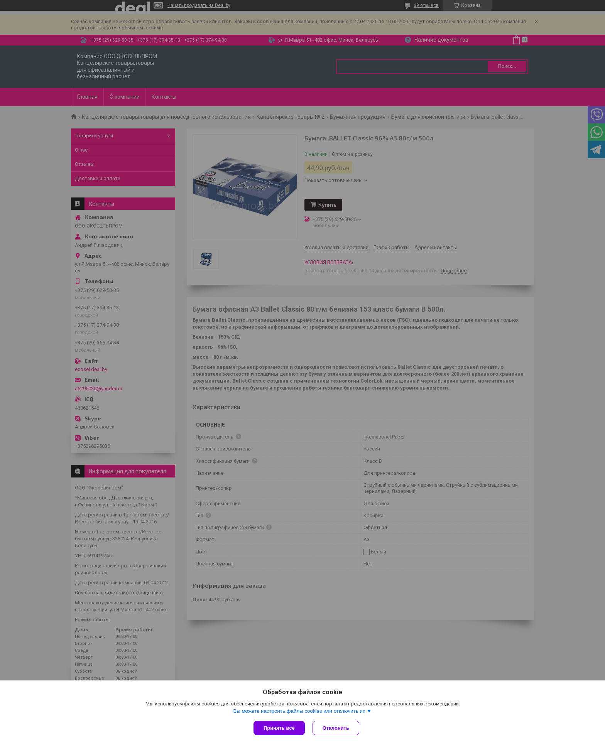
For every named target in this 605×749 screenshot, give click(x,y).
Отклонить (336, 728)
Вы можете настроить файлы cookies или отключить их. (300, 711)
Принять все (279, 728)
